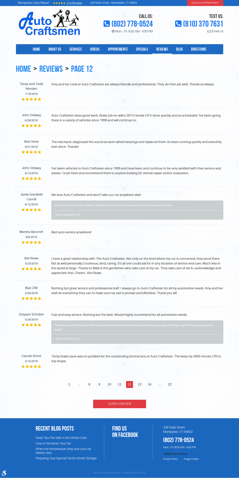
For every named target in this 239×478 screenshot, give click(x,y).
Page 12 (84, 69)
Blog (181, 49)
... (79, 384)
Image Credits (191, 459)
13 (139, 384)
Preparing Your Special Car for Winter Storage (66, 458)
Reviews (163, 49)
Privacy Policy (170, 459)
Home (34, 49)
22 (170, 384)
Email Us (217, 31)
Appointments (118, 49)
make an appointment (205, 3)
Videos (94, 49)
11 (119, 384)
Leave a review (119, 404)
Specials (143, 49)
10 (109, 384)
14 (150, 384)
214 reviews (74, 3)
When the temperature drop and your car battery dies (63, 451)
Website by (175, 454)
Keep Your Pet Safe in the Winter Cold (61, 438)
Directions (200, 49)
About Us (53, 49)
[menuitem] (34, 49)
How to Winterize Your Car (53, 443)
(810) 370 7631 (203, 24)
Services (75, 49)
